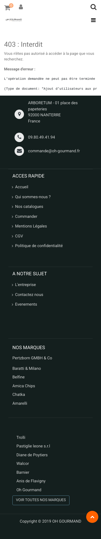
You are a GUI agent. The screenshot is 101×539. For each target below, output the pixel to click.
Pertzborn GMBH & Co (32, 358)
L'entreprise (25, 284)
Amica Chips (23, 386)
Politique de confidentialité (39, 245)
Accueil (21, 187)
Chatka (18, 394)
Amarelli (19, 403)
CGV (19, 236)
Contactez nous (29, 294)
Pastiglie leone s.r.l (33, 446)
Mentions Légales (31, 226)
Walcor (22, 463)
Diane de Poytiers (32, 455)
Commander (26, 216)
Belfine (18, 377)
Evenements (26, 304)
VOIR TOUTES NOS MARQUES (41, 500)
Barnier (22, 472)
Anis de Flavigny (31, 481)
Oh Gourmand (28, 489)
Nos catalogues (29, 206)
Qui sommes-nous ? (33, 196)
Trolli (20, 437)
